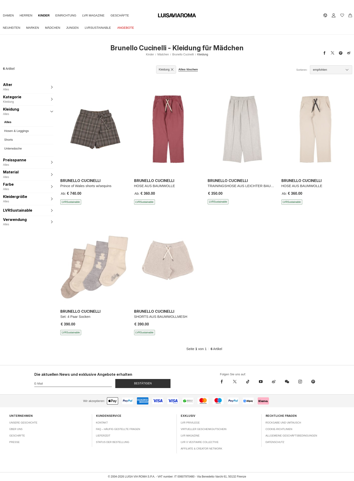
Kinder (47, 15)
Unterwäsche (13, 148)
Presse (14, 442)
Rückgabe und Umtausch (283, 422)
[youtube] (261, 381)
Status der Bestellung (112, 442)
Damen (8, 15)
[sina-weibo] (274, 381)
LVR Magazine (99, 15)
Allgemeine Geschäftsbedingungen (291, 435)
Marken (34, 27)
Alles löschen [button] (188, 69)
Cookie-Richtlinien (279, 429)
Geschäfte (126, 15)
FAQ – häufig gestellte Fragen (118, 429)
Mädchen (56, 27)
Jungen (77, 27)
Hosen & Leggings (16, 131)
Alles (7, 122)
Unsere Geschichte (23, 422)
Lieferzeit (103, 435)
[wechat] (287, 381)
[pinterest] (313, 381)
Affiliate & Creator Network (201, 448)
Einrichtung (70, 15)
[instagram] (300, 381)
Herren (28, 15)
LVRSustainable (103, 27)
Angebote (132, 27)
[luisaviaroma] (177, 15)
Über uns (16, 429)
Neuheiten (12, 27)
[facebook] (223, 381)
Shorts (8, 139)
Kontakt (102, 422)
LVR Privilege (190, 422)
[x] (235, 381)
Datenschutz (275, 442)
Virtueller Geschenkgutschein (203, 429)
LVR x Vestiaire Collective (200, 442)
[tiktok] (248, 381)
